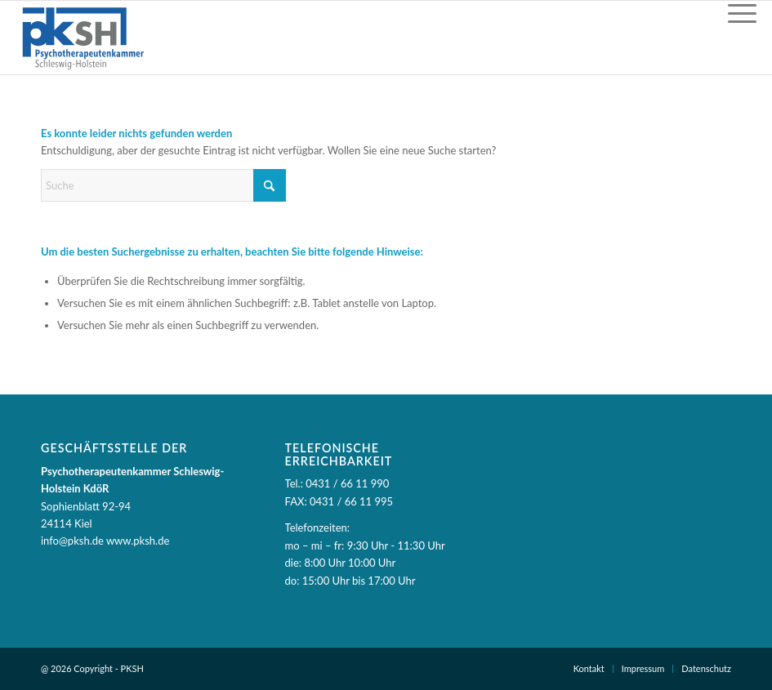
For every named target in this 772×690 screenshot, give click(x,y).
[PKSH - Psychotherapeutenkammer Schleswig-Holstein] (82, 37)
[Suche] (163, 185)
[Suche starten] (269, 185)
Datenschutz (706, 668)
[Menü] (742, 13)
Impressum (643, 668)
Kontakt (589, 668)
